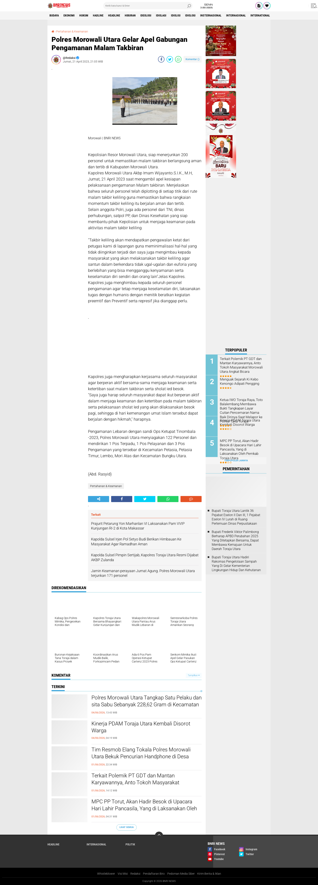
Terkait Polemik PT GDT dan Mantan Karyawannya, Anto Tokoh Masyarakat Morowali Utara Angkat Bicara (135, 782)
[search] (147, 5)
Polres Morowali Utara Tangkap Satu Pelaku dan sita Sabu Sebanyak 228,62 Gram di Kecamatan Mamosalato (146, 704)
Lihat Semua (126, 827)
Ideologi (145, 15)
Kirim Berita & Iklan (209, 873)
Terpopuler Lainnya (236, 460)
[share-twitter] (170, 59)
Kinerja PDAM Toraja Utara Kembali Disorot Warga (140, 727)
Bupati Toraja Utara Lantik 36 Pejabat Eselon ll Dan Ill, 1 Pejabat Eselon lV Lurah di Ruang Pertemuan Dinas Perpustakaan (236, 517)
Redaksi (135, 873)
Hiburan (130, 15)
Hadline (98, 15)
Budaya (54, 15)
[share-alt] (98, 499)
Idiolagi (161, 15)
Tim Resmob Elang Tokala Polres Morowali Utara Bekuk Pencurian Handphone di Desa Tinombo (141, 756)
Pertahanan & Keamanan (72, 31)
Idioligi (175, 15)
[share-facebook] (161, 59)
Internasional (236, 15)
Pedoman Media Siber (181, 873)
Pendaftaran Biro (154, 873)
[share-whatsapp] (178, 59)
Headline (114, 15)
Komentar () (193, 59)
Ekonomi (69, 15)
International (260, 15)
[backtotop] (159, 836)
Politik (130, 844)
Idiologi (190, 15)
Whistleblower (106, 873)
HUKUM (83, 15)
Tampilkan (194, 675)
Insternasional (210, 15)
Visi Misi (123, 873)
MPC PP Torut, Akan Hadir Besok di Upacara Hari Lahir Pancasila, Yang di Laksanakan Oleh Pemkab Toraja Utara (144, 808)
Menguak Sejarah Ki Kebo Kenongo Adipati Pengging (239, 381)
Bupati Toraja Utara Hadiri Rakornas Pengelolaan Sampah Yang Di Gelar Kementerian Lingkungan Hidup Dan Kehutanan (236, 563)
